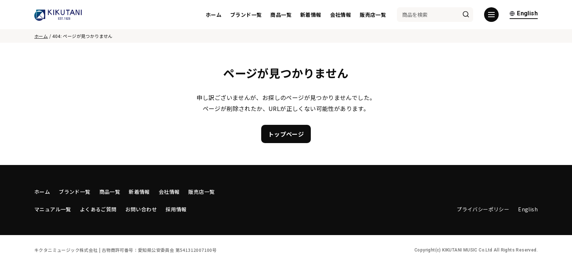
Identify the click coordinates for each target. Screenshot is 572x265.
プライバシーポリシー (483, 209)
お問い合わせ (141, 209)
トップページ (286, 134)
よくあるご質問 (98, 209)
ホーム (213, 14)
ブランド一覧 (246, 14)
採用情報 (176, 209)
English (524, 14)
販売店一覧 (373, 14)
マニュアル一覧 (52, 209)
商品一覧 (280, 14)
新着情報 (310, 14)
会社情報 (340, 14)
